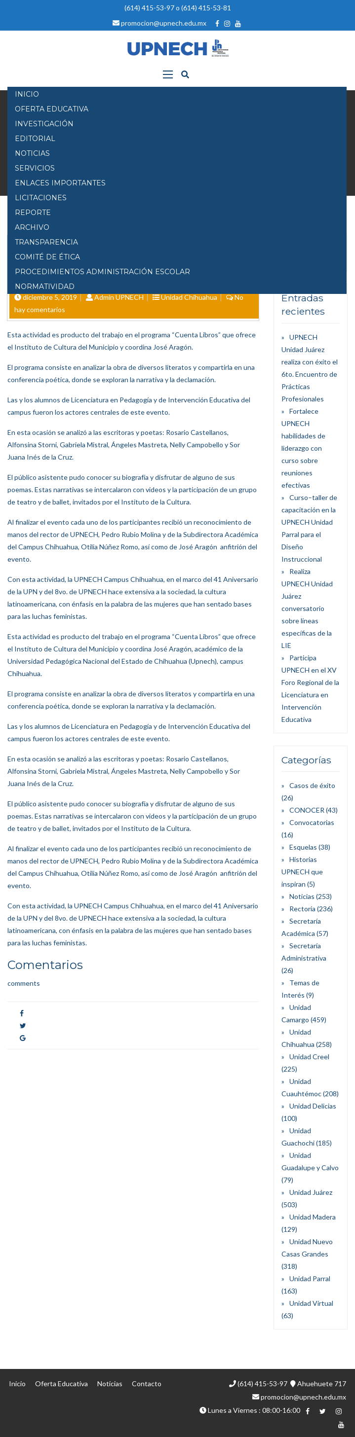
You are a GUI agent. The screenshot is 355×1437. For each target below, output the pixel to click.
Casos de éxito (312, 785)
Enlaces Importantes (60, 183)
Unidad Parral (309, 1278)
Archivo (32, 227)
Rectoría (302, 908)
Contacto (146, 1383)
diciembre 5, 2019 (50, 297)
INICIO (27, 94)
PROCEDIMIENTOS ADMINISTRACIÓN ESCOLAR (102, 271)
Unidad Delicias (312, 1106)
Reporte (33, 212)
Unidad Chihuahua (189, 297)
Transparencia (46, 242)
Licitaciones (41, 197)
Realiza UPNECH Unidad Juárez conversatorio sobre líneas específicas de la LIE (307, 608)
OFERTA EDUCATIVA (51, 109)
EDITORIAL (35, 138)
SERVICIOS (35, 168)
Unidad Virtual (311, 1303)
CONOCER (306, 810)
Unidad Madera (312, 1217)
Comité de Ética (47, 256)
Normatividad (45, 286)
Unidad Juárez (310, 1192)
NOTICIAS (32, 153)
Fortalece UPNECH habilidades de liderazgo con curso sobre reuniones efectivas (303, 448)
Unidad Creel (309, 1056)
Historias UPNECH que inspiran (302, 871)
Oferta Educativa (61, 1383)
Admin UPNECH (119, 297)
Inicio (17, 1383)
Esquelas (303, 847)
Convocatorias (311, 822)
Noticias (302, 896)
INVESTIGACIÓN (44, 123)
